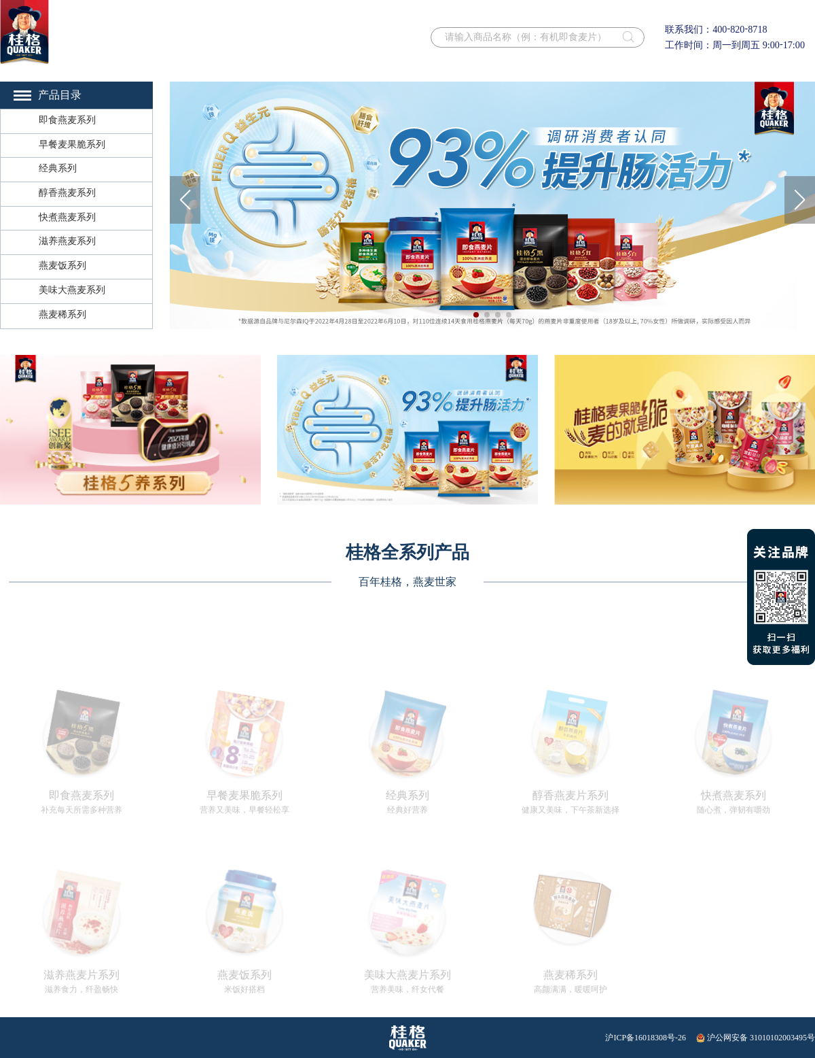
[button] (185, 200)
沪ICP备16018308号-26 (645, 1037)
